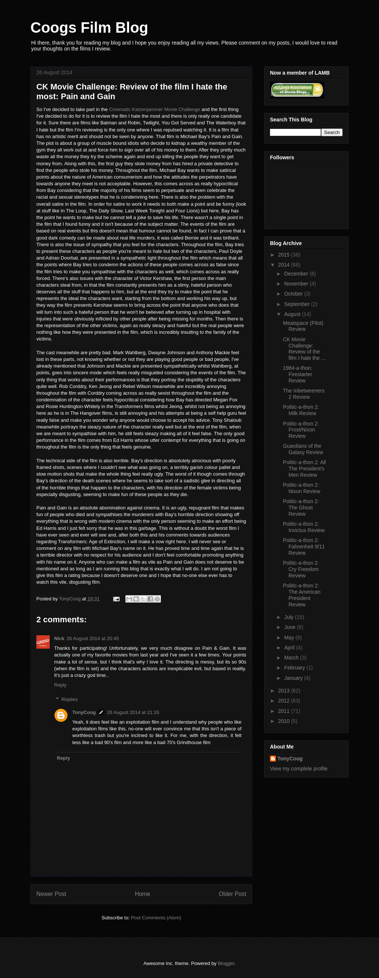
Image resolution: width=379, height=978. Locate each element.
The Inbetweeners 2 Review (303, 394)
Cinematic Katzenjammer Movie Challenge (154, 109)
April (290, 648)
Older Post (232, 894)
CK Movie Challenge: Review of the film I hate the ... (304, 348)
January (294, 678)
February (295, 668)
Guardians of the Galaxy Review (303, 449)
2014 (284, 265)
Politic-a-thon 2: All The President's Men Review (304, 468)
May (289, 637)
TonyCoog (70, 599)
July (289, 617)
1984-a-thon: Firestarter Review (297, 374)
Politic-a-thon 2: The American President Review (301, 595)
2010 (284, 721)
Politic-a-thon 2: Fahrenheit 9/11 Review (304, 546)
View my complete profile (298, 769)
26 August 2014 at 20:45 (92, 638)
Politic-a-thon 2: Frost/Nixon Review (301, 430)
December (296, 274)
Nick (59, 638)
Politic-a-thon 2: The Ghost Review (301, 507)
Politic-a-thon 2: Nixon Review (301, 488)
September (297, 304)
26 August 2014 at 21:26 (133, 712)
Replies (70, 699)
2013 (284, 691)
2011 (284, 711)
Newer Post (51, 894)
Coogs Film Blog (89, 27)
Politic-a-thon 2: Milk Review (301, 410)
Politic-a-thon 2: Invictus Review (303, 527)
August (292, 314)
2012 (284, 701)
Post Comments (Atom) (156, 917)
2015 (284, 255)
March (292, 658)
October (294, 294)
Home (143, 894)
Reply (60, 685)
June (290, 627)
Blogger (226, 963)
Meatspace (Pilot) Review (303, 326)
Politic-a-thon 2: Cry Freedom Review (301, 569)
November (296, 284)
